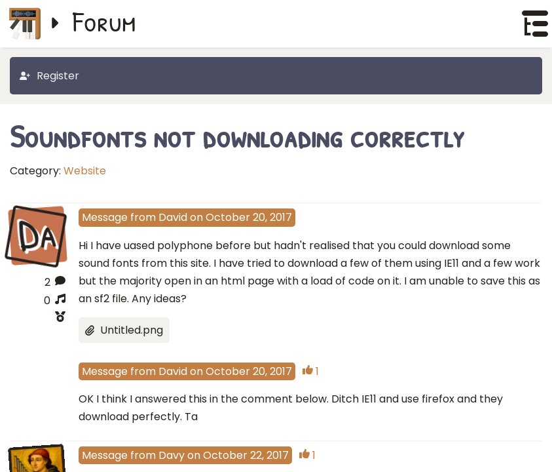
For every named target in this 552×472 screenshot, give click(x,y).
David (172, 217)
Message (105, 217)
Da (37, 234)
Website (85, 170)
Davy (171, 455)
